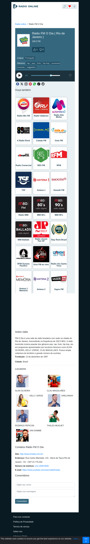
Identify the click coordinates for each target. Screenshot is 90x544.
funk (39, 63)
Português (29, 58)
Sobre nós (17, 531)
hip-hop (46, 63)
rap (28, 63)
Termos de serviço (21, 527)
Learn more (78, 539)
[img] (74, 6)
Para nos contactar (21, 517)
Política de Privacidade (23, 522)
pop (33, 63)
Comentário (22, 501)
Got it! (86, 540)
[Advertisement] (45, 16)
